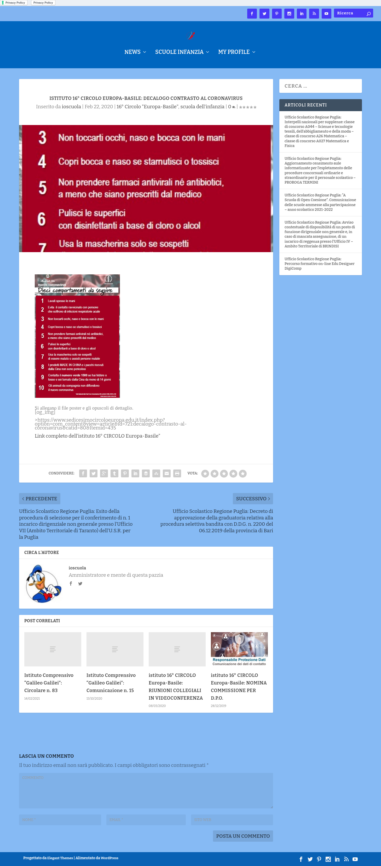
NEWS (132, 53)
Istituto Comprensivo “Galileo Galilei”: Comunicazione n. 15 (111, 682)
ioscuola (71, 107)
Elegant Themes (60, 858)
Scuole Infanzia (179, 53)
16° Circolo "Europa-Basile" (147, 107)
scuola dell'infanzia (202, 107)
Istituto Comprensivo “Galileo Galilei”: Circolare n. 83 (49, 682)
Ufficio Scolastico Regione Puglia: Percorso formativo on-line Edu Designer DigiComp (320, 264)
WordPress (109, 858)
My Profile (234, 53)
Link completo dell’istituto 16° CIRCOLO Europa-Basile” (97, 436)
